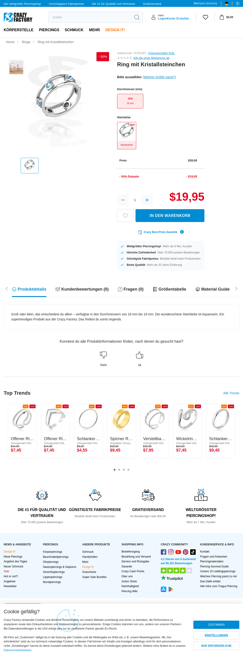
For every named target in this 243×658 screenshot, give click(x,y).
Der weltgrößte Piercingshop (22, 4)
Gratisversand (152, 4)
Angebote (9, 581)
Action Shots (129, 581)
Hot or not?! (11, 576)
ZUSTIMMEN (216, 624)
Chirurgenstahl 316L (161, 53)
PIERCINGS (49, 30)
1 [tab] (114, 470)
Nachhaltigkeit (130, 586)
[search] (90, 17)
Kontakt (204, 551)
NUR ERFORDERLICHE (216, 645)
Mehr (94, 30)
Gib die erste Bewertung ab (151, 58)
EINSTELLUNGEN (216, 635)
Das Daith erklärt (210, 581)
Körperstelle (19, 30)
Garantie (127, 566)
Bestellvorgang (131, 551)
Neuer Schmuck (13, 566)
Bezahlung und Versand (136, 556)
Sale (6, 571)
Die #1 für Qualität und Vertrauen (113, 4)
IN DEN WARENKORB (170, 215)
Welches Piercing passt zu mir (218, 576)
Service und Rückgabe (135, 561)
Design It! (115, 30)
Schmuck (74, 30)
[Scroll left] (236, 288)
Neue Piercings (13, 556)
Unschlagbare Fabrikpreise (66, 4)
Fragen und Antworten (213, 556)
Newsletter (10, 586)
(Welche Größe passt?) (159, 77)
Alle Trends (231, 393)
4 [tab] (128, 470)
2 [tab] (119, 470)
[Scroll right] (7, 288)
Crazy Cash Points (133, 571)
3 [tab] (124, 470)
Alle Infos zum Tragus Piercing (218, 586)
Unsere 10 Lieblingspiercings (217, 571)
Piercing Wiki (129, 591)
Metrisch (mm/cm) (205, 3)
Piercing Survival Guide (214, 566)
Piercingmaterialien (211, 561)
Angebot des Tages (15, 561)
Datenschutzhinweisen (17, 650)
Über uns (127, 576)
